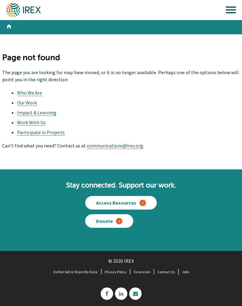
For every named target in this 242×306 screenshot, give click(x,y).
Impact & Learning (36, 112)
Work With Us (31, 122)
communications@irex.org (115, 145)
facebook (107, 293)
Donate (104, 221)
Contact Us (166, 272)
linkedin (121, 293)
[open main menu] (231, 11)
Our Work (27, 103)
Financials (142, 272)
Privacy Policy (115, 272)
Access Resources (116, 203)
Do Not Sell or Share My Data (75, 272)
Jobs (185, 272)
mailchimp (135, 293)
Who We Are (29, 93)
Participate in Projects (41, 132)
